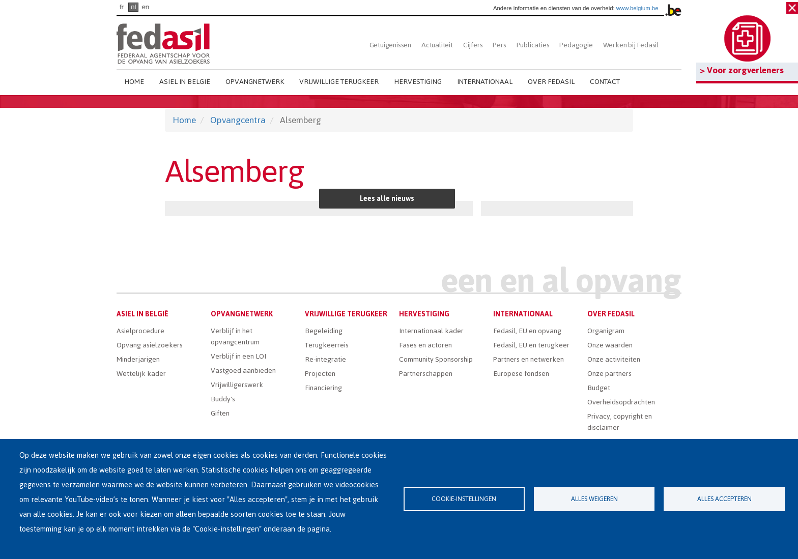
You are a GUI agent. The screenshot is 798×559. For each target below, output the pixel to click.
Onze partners (609, 373)
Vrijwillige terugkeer (339, 82)
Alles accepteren (724, 498)
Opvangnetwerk (254, 82)
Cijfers (473, 45)
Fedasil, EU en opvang (527, 331)
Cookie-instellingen (464, 498)
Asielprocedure (140, 331)
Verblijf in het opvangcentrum (235, 336)
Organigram (605, 331)
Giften (220, 413)
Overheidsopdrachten (621, 402)
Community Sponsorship (436, 359)
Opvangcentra (238, 120)
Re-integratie (325, 359)
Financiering (323, 388)
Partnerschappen (425, 373)
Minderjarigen (138, 359)
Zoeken (672, 45)
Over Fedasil (551, 82)
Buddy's (223, 399)
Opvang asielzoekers (150, 345)
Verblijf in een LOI (238, 356)
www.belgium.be (637, 8)
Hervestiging (418, 82)
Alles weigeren (594, 498)
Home (134, 82)
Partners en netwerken (528, 359)
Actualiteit (437, 45)
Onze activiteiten (613, 359)
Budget (598, 388)
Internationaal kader (431, 331)
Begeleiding (324, 331)
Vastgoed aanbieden (243, 370)
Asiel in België (184, 82)
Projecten (320, 373)
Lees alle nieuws (387, 198)
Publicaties (533, 45)
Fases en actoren (425, 345)
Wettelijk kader (141, 373)
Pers (499, 45)
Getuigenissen (390, 45)
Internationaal (484, 82)
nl (133, 7)
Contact (605, 82)
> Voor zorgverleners (742, 70)
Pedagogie (575, 45)
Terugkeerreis (327, 345)
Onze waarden (610, 345)
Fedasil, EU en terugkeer (531, 345)
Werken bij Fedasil (631, 45)
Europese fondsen (521, 373)
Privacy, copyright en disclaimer (619, 421)
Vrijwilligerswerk (237, 385)
